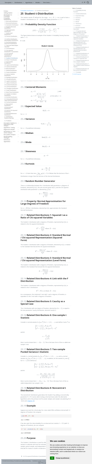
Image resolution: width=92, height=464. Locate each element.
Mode (76, 21)
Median (76, 19)
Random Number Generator (79, 28)
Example (77, 72)
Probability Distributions (27, 10)
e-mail (39, 461)
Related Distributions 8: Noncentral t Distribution (81, 69)
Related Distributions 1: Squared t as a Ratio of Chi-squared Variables (81, 37)
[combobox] (88, 2)
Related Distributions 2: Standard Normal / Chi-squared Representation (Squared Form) (81, 43)
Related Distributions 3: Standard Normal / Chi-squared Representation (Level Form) (81, 49)
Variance (76, 17)
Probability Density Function (79, 11)
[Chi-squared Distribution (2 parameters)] (34, 456)
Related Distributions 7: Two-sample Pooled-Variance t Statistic (81, 65)
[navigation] (18, 13)
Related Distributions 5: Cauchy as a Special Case (81, 57)
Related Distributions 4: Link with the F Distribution (81, 54)
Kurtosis (76, 25)
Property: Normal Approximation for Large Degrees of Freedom (79, 32)
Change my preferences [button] (62, 458)
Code (23, 41)
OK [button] (52, 458)
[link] (9, 2)
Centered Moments (79, 14)
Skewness (77, 23)
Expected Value (78, 15)
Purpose (77, 74)
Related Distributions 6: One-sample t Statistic (81, 61)
